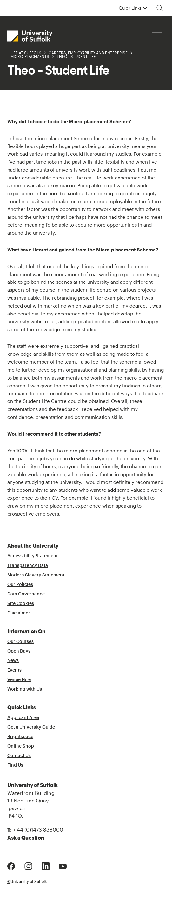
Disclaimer (18, 613)
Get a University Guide (31, 727)
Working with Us (24, 689)
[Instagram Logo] (28, 866)
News (13, 661)
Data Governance (26, 594)
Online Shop (20, 746)
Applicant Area (23, 718)
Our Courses (20, 642)
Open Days (18, 651)
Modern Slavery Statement (35, 575)
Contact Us (19, 756)
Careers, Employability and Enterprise (88, 53)
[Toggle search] (160, 8)
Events (14, 670)
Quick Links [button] (130, 7)
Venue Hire (19, 680)
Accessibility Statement (32, 556)
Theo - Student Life (76, 56)
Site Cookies (20, 603)
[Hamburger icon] (157, 36)
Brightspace (20, 737)
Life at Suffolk (25, 53)
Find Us (15, 765)
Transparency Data (27, 565)
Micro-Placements (29, 56)
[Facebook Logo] (11, 866)
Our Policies (20, 584)
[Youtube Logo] (63, 866)
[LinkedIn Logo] (46, 866)
